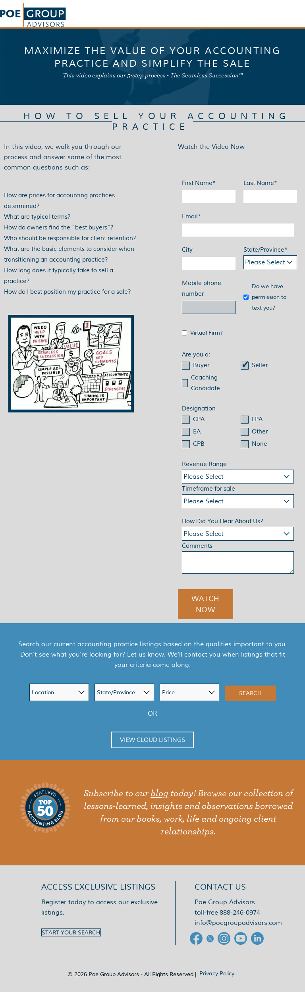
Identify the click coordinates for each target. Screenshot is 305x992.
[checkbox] (238, 377)
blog (159, 793)
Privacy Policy (216, 973)
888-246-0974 (240, 912)
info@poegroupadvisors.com (238, 923)
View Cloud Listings (152, 740)
